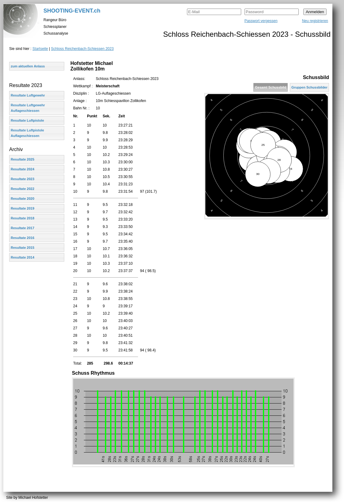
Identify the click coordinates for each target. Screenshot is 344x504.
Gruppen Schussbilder (309, 87)
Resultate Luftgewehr (28, 95)
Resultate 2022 (22, 189)
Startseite (40, 49)
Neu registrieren (315, 21)
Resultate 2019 (22, 208)
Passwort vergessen (261, 21)
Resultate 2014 (22, 257)
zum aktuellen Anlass (28, 66)
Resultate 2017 (22, 228)
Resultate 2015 (22, 247)
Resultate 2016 (22, 238)
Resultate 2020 (22, 198)
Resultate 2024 (22, 169)
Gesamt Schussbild (270, 87)
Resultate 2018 (22, 218)
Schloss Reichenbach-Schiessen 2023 (82, 49)
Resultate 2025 (22, 159)
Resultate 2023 (22, 179)
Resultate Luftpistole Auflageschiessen (27, 133)
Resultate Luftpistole (27, 120)
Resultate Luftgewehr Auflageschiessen (28, 107)
